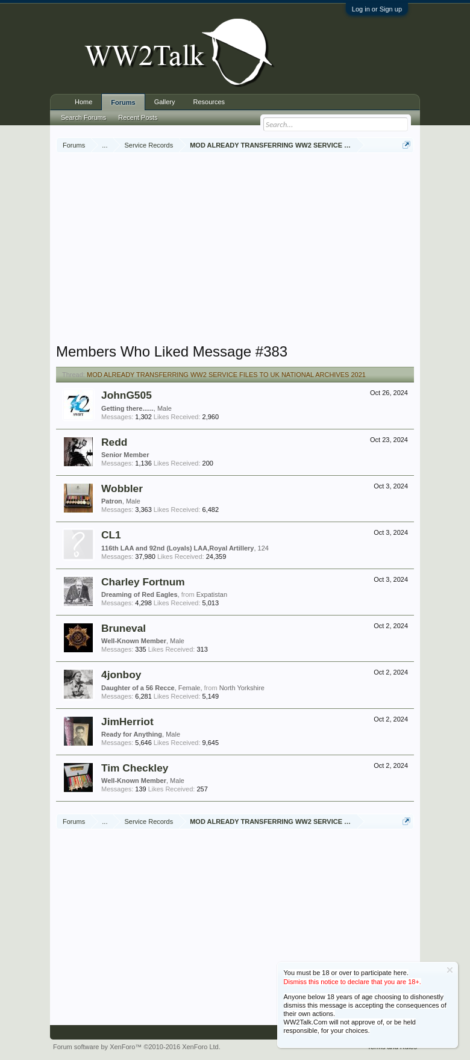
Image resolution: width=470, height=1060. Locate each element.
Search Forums (83, 117)
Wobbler (122, 488)
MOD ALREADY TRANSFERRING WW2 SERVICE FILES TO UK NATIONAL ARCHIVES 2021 (226, 374)
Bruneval (123, 628)
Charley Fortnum (143, 582)
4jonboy (121, 675)
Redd (114, 442)
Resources (209, 101)
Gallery (164, 101)
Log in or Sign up (377, 9)
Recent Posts (137, 117)
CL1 (111, 535)
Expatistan (211, 594)
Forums (123, 102)
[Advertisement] (263, 249)
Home (83, 101)
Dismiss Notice (449, 969)
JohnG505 (126, 395)
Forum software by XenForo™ (137, 1046)
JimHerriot (127, 722)
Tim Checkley (134, 768)
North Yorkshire (242, 687)
